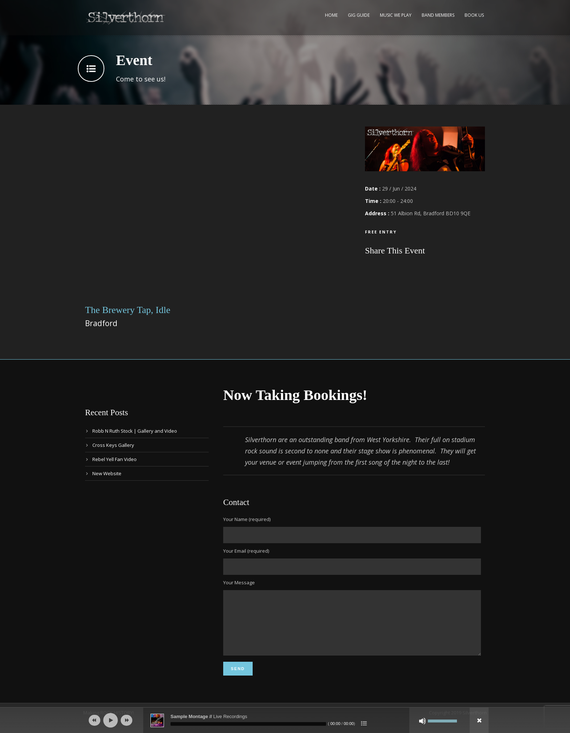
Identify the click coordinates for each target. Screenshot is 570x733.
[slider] (248, 724)
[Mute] (422, 721)
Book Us (474, 15)
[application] (285, 720)
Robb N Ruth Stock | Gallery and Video (134, 431)
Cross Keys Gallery (113, 445)
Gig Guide (359, 15)
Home (331, 15)
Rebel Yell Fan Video (114, 459)
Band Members (438, 15)
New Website (106, 473)
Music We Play (396, 15)
